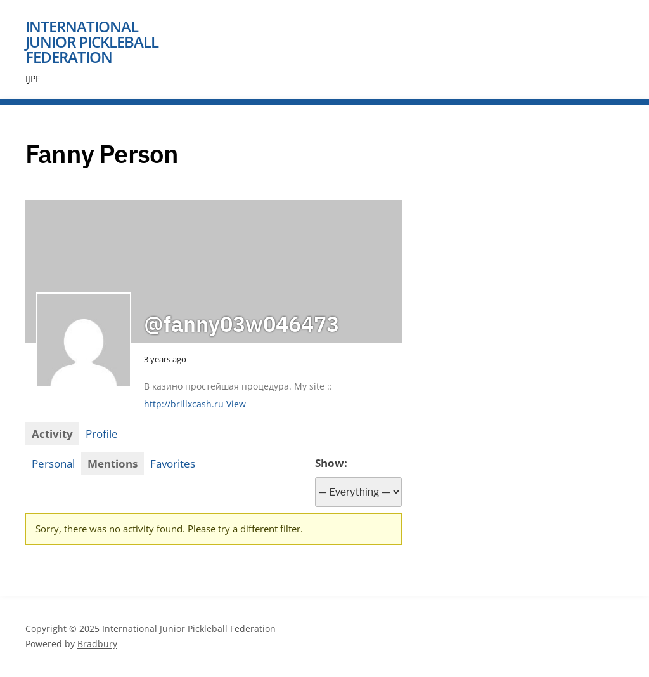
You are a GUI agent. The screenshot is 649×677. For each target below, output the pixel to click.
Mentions (112, 463)
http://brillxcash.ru (184, 404)
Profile (102, 433)
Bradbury (97, 644)
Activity (52, 433)
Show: (331, 463)
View (236, 404)
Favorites (172, 463)
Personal (53, 463)
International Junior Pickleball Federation (91, 41)
